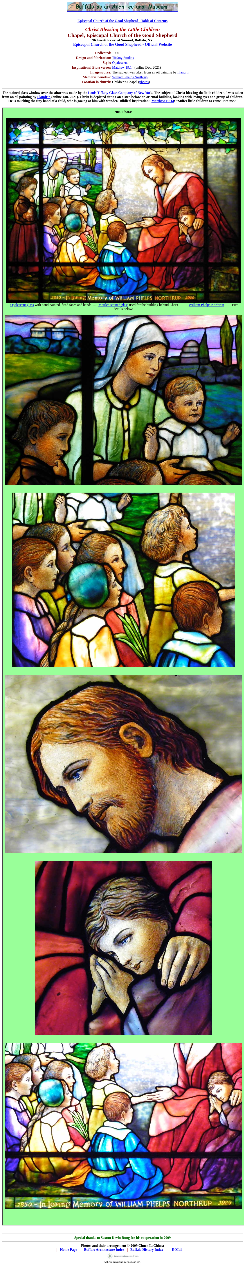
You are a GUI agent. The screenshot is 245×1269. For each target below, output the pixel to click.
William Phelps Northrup (206, 305)
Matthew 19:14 (122, 67)
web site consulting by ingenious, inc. (122, 1262)
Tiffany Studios (123, 58)
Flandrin (183, 72)
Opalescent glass (22, 305)
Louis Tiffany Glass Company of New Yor (119, 93)
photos (144, 82)
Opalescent (120, 62)
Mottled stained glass (113, 305)
